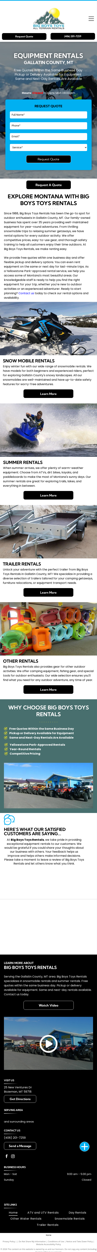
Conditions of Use (56, 1241)
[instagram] (13, 1157)
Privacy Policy (9, 1241)
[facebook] (6, 1157)
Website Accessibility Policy (48, 1244)
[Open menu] (91, 18)
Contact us (26, 293)
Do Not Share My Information (32, 1241)
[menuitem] (13, 1213)
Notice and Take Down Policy (79, 1241)
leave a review (51, 860)
